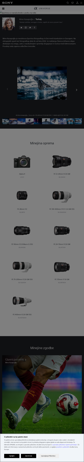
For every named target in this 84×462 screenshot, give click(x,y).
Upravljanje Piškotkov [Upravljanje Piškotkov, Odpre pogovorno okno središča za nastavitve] (48, 456)
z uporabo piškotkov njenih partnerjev (64, 445)
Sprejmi (11, 456)
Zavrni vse (28, 456)
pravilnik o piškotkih (62, 447)
